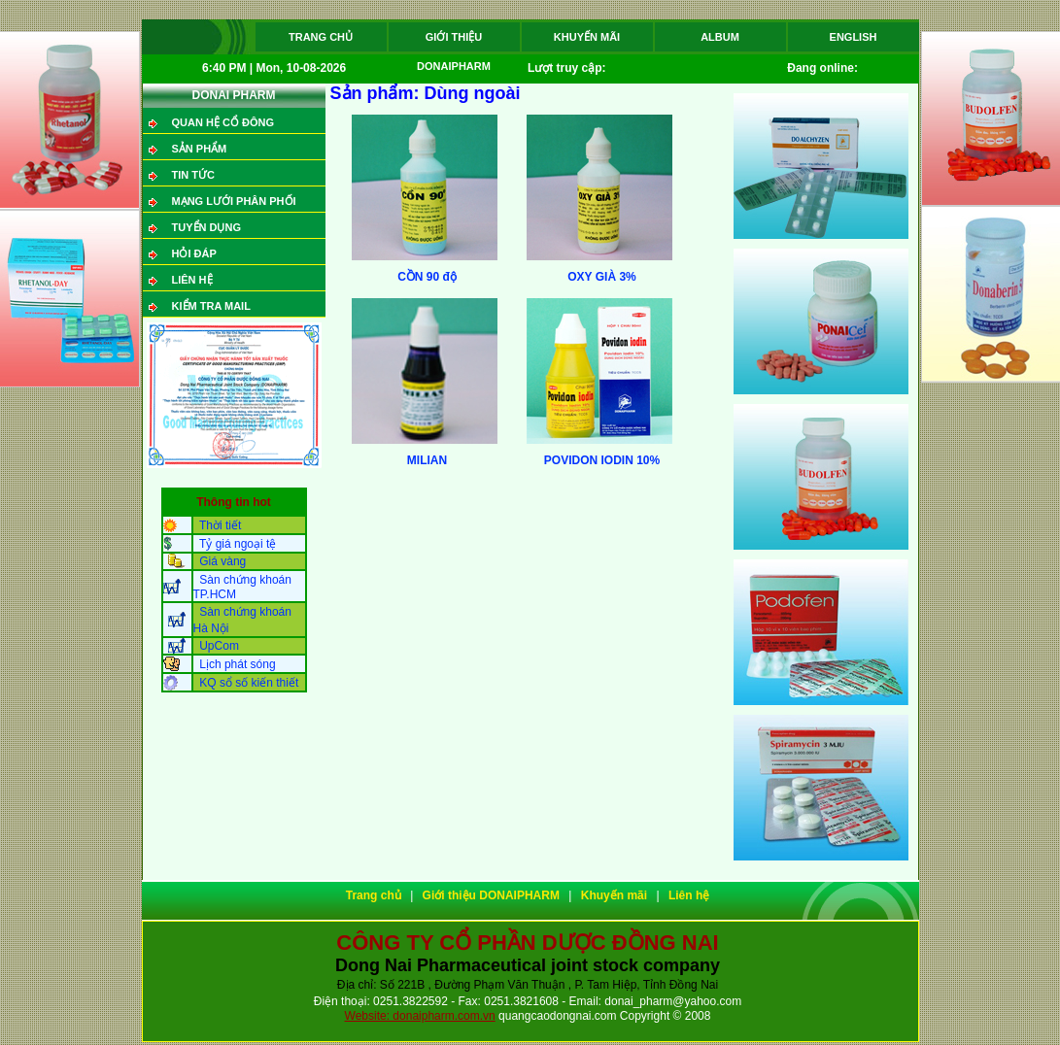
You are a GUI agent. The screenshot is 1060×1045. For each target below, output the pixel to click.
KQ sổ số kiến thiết (248, 683)
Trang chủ (321, 37)
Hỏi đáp (194, 253)
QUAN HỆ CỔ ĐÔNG (223, 122)
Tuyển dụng (206, 227)
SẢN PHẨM (199, 148)
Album (720, 37)
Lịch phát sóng (237, 664)
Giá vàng (222, 561)
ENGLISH (853, 37)
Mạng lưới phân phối (234, 201)
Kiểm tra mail (211, 306)
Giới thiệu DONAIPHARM (454, 41)
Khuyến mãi (587, 37)
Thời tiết (220, 525)
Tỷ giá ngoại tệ (237, 544)
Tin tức (193, 175)
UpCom (219, 646)
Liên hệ (192, 280)
